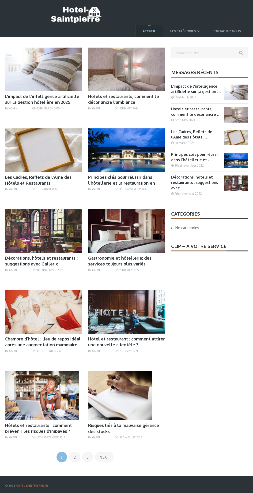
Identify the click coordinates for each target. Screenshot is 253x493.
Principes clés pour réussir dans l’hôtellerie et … (195, 157)
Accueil (149, 31)
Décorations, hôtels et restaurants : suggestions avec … (194, 182)
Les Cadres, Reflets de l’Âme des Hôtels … (191, 134)
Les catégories (183, 31)
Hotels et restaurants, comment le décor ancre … (196, 112)
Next (104, 457)
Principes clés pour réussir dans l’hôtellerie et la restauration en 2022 (121, 183)
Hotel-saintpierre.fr (32, 486)
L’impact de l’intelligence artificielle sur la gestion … (196, 89)
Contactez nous (226, 31)
